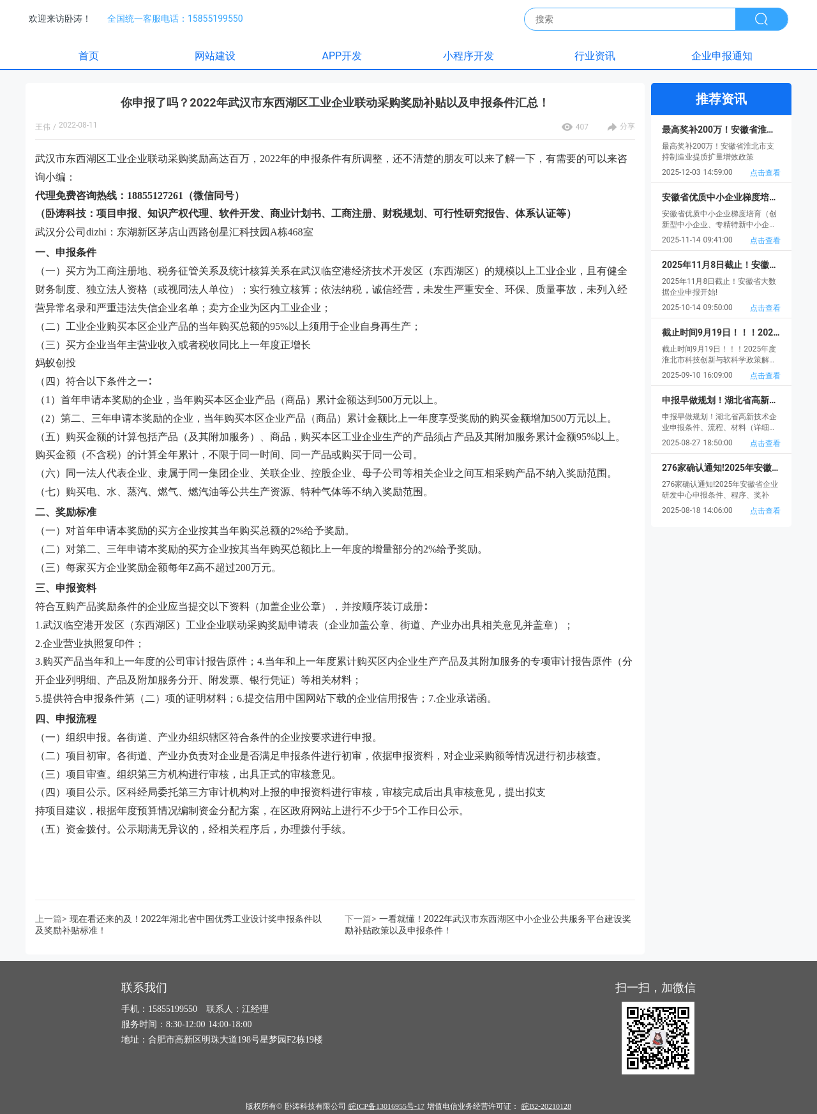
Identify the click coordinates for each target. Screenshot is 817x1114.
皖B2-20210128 (546, 1106)
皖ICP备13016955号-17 (386, 1106)
